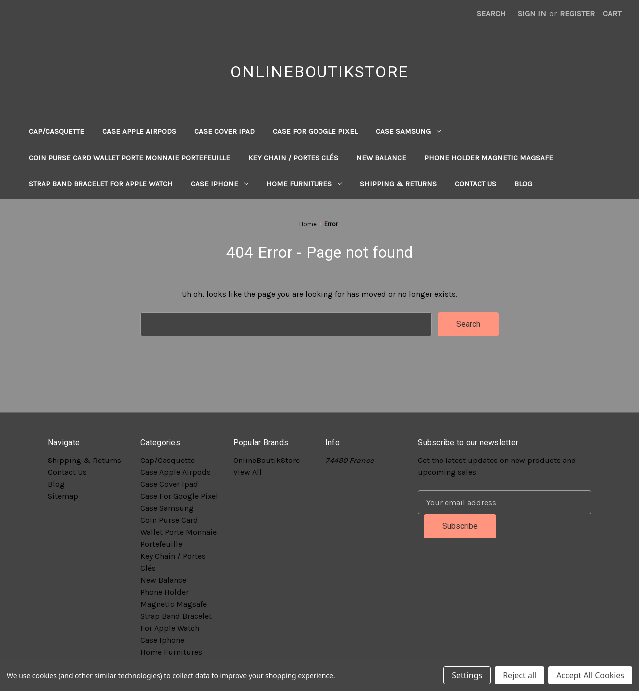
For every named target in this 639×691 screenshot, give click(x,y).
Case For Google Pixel (315, 131)
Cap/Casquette (56, 131)
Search (491, 13)
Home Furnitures (304, 183)
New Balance (381, 157)
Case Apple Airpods (139, 131)
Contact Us (475, 183)
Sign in (532, 13)
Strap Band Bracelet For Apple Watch (101, 183)
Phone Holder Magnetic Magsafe (488, 157)
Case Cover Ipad (224, 131)
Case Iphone (219, 183)
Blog (523, 183)
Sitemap (63, 496)
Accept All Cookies (590, 675)
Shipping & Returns (398, 183)
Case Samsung (408, 131)
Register (577, 13)
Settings (467, 675)
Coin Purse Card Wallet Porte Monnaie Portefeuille (129, 157)
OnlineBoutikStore (266, 460)
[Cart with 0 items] (612, 14)
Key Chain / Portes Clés (293, 157)
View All (247, 472)
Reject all (519, 675)
